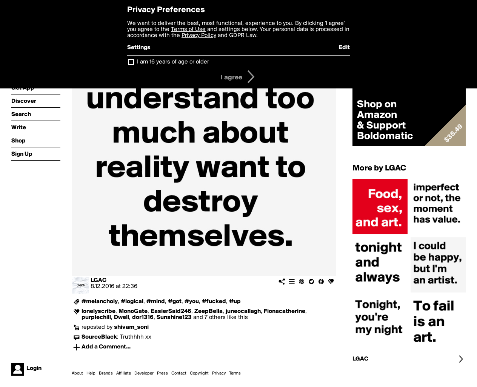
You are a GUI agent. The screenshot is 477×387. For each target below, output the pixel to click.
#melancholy (100, 302)
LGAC (98, 280)
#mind (155, 302)
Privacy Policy (199, 36)
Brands (106, 373)
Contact (178, 373)
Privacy (219, 373)
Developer (144, 373)
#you (192, 302)
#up (235, 302)
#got (175, 302)
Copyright (199, 373)
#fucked (214, 302)
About (77, 373)
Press (162, 373)
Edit (344, 48)
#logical (132, 302)
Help (90, 373)
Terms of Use (188, 29)
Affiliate (123, 373)
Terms (235, 373)
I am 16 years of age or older (173, 62)
